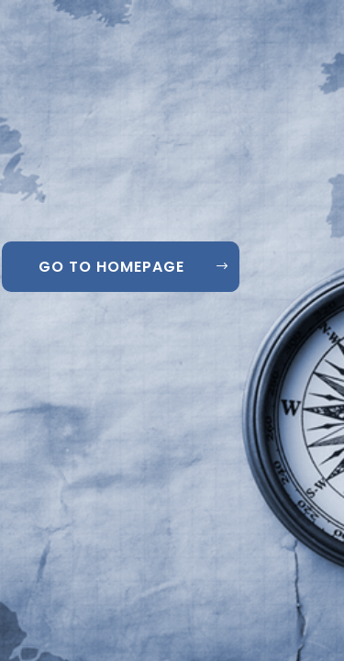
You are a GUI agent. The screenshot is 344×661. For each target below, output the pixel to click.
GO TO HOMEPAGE (111, 266)
